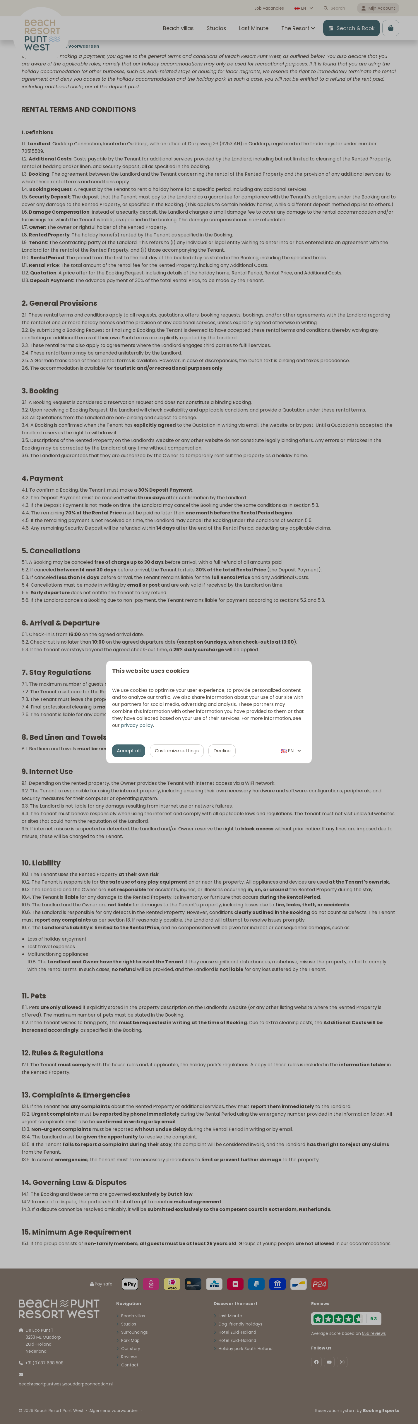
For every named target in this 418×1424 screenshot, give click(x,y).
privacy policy (137, 725)
